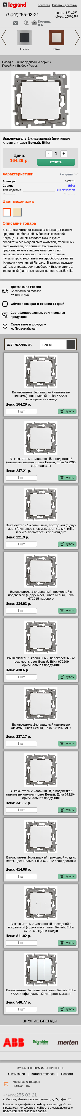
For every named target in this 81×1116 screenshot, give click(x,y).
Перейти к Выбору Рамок (19, 65)
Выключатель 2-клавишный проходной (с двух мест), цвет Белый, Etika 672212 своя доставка (41, 859)
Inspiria (24, 49)
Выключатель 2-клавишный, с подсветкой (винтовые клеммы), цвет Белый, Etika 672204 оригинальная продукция (41, 794)
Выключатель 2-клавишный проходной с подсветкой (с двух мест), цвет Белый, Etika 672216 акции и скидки (41, 927)
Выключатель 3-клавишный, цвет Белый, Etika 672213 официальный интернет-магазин (41, 992)
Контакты (44, 5)
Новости (67, 1074)
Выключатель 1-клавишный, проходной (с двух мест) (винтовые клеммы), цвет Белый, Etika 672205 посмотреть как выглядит (41, 528)
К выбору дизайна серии (32, 62)
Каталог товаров (43, 1074)
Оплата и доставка (64, 5)
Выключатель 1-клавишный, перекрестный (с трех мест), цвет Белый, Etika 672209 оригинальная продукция (41, 661)
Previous (3, 37)
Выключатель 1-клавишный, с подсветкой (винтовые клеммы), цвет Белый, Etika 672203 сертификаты (41, 462)
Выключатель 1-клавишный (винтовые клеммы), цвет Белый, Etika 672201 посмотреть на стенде (41, 396)
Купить (56, 162)
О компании (16, 1074)
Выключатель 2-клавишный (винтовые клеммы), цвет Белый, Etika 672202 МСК (41, 726)
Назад (6, 62)
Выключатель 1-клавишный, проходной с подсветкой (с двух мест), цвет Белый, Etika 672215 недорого (41, 595)
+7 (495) (22, 15)
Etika (57, 49)
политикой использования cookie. (25, 1111)
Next (77, 37)
